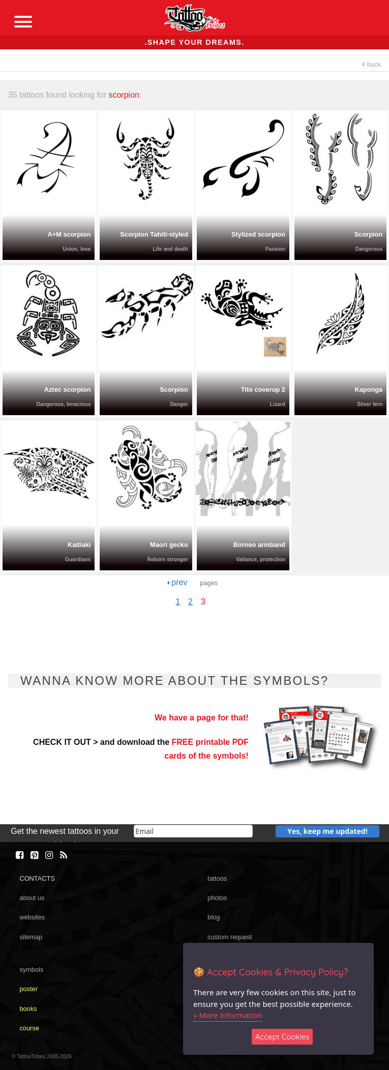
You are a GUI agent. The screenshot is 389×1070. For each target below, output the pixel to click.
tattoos (217, 878)
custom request (229, 937)
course (29, 1028)
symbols (31, 969)
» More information (227, 1015)
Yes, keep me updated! (327, 831)
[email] (193, 831)
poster (28, 989)
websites (32, 917)
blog (213, 917)
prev (177, 582)
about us (31, 898)
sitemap (30, 937)
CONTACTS (36, 878)
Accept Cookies (282, 1037)
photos (217, 898)
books (28, 1009)
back (371, 64)
